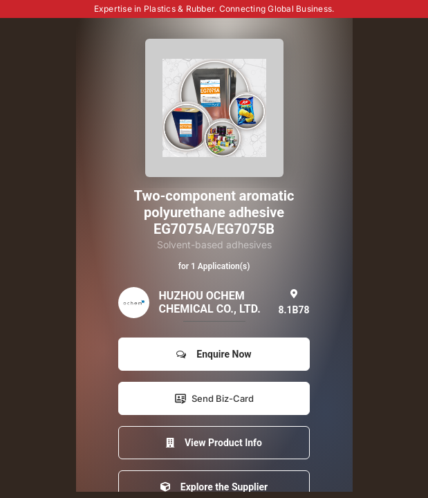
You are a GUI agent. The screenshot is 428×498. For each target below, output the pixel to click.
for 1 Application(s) (214, 266)
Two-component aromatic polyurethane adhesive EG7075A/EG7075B (214, 212)
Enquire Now (213, 354)
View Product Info (214, 442)
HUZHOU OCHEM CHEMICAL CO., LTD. (209, 302)
